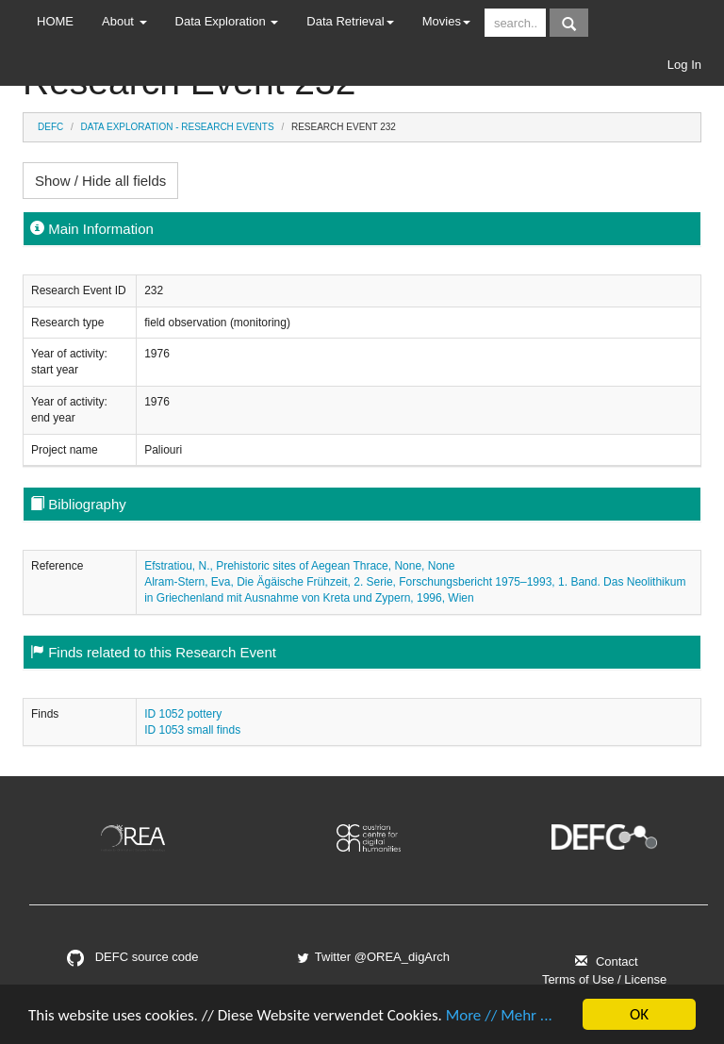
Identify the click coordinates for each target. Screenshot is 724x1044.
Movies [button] (446, 21)
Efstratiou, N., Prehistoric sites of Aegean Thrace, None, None (299, 565)
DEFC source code (132, 957)
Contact (603, 961)
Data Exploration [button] (227, 21)
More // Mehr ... (499, 1016)
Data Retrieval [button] (349, 21)
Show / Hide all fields (100, 181)
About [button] (124, 21)
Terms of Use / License (604, 979)
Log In (684, 65)
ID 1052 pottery (183, 714)
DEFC (50, 127)
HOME (55, 21)
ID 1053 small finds (192, 730)
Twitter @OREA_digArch (372, 957)
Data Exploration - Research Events (177, 127)
